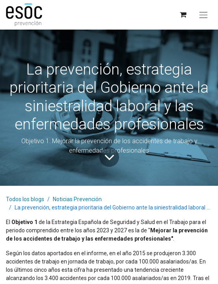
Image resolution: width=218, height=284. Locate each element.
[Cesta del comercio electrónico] (182, 14)
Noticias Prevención (77, 199)
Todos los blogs (25, 199)
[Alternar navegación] (203, 15)
